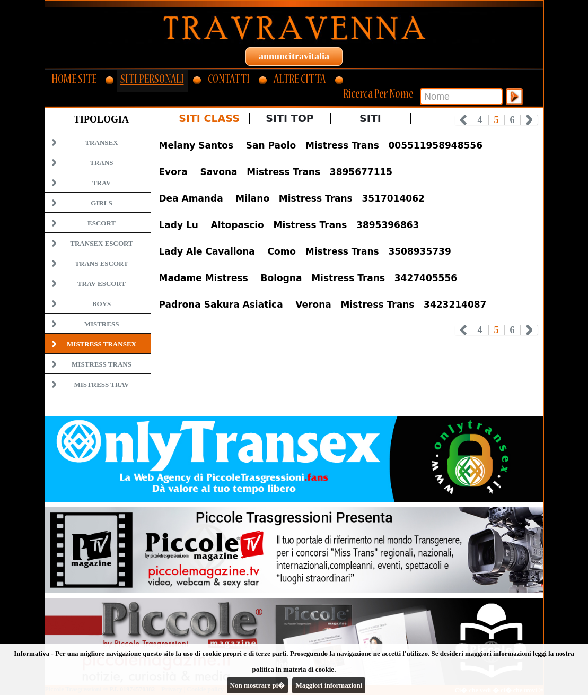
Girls (101, 203)
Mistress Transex (101, 344)
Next (529, 120)
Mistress (101, 324)
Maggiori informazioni (328, 685)
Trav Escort (101, 284)
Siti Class (209, 118)
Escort (101, 223)
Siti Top (289, 118)
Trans (101, 163)
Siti (370, 118)
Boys (101, 304)
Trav (101, 183)
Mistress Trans (101, 364)
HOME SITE (73, 80)
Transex (101, 142)
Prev (463, 120)
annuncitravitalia (294, 56)
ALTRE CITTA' (300, 80)
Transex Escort (101, 243)
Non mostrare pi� (257, 685)
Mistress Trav (101, 384)
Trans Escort (101, 263)
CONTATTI (229, 80)
